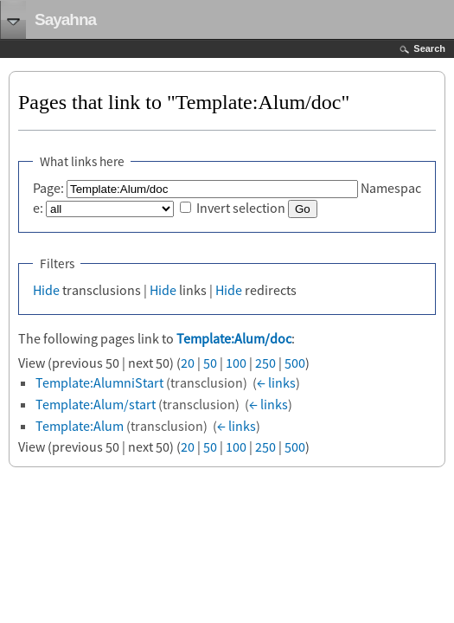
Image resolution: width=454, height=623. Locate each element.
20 (188, 362)
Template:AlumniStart (99, 382)
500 (295, 362)
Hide (46, 290)
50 (210, 362)
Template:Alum (79, 425)
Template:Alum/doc (233, 338)
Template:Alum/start (95, 404)
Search (429, 48)
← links (276, 382)
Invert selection (240, 207)
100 (236, 362)
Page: (48, 187)
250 (265, 362)
